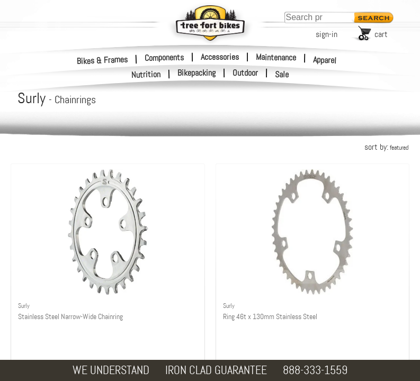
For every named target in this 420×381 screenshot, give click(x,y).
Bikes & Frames (102, 60)
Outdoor (245, 73)
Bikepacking (196, 73)
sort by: (386, 146)
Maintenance (276, 57)
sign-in (326, 34)
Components (164, 57)
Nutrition (146, 74)
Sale (282, 74)
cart (381, 34)
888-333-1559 (315, 370)
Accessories (220, 56)
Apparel (325, 60)
